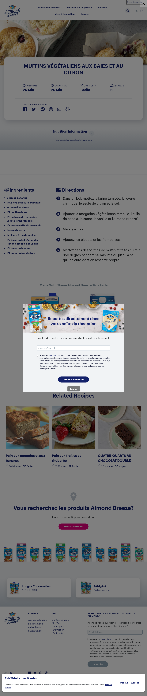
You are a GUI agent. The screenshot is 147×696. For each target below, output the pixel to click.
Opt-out (124, 682)
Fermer (73, 389)
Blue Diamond (54, 355)
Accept (135, 683)
